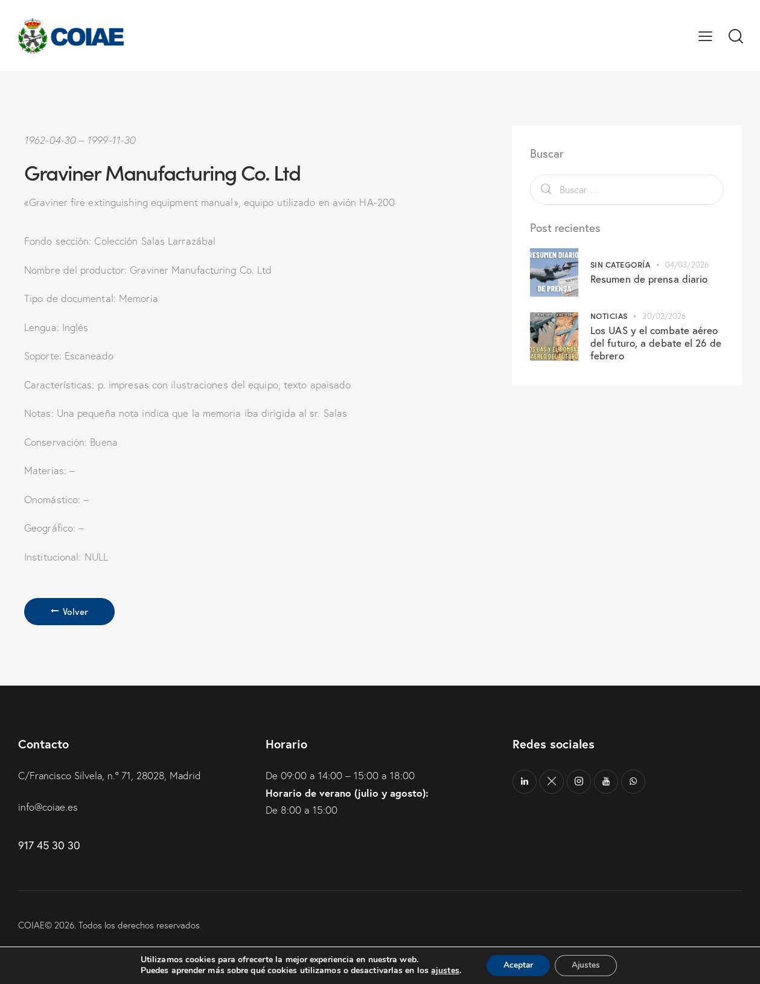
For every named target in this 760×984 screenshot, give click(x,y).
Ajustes (587, 965)
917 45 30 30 (49, 845)
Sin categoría (620, 264)
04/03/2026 (687, 264)
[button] (705, 35)
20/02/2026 (664, 316)
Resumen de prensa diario (648, 279)
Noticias (609, 315)
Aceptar (517, 965)
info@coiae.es (48, 807)
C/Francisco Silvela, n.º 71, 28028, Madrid (111, 776)
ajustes (442, 970)
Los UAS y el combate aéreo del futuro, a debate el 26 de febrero (655, 343)
